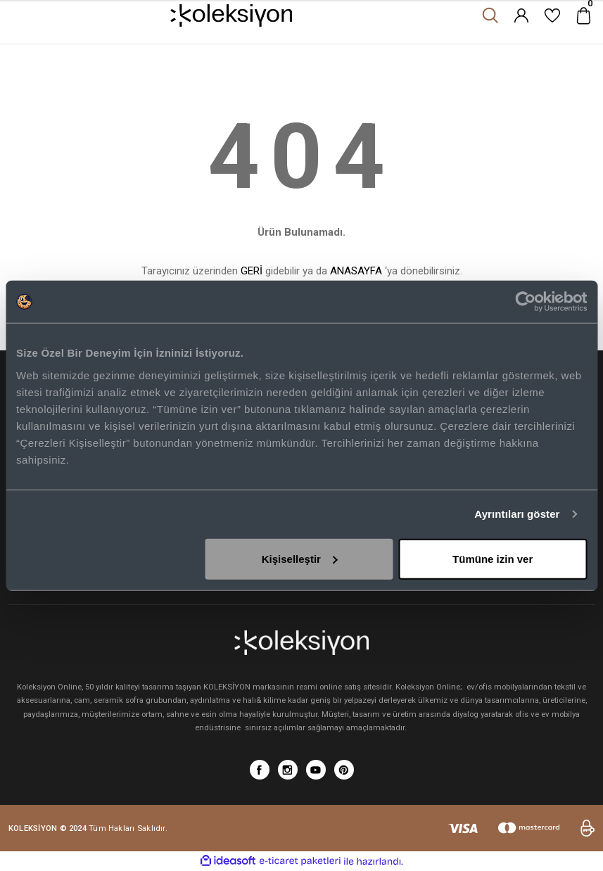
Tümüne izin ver (492, 558)
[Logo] (231, 15)
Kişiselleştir (300, 558)
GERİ (251, 271)
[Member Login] (521, 15)
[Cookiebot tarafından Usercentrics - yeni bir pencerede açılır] (525, 301)
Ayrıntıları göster (516, 514)
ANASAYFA (356, 271)
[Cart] (583, 15)
